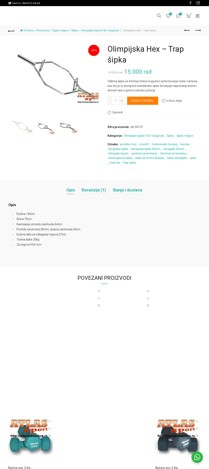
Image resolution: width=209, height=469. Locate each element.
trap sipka (129, 162)
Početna (28, 30)
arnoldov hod (128, 144)
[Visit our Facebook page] (190, 3)
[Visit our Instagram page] (198, 3)
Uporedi (180, 14)
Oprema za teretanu (173, 153)
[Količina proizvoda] (116, 101)
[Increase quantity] (122, 101)
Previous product (187, 30)
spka (193, 158)
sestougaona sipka (120, 158)
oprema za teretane (144, 153)
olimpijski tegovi (118, 153)
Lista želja (170, 14)
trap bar (115, 162)
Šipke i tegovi (60, 30)
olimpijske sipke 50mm (145, 149)
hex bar (185, 144)
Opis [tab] (71, 190)
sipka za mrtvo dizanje (149, 158)
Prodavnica (42, 30)
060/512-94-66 (31, 3)
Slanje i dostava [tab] (127, 190)
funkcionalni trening (164, 144)
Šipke (74, 30)
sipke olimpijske (177, 158)
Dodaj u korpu (142, 100)
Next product (197, 30)
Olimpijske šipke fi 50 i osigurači (100, 30)
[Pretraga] (159, 16)
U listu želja (174, 100)
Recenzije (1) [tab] (94, 190)
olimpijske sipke (118, 149)
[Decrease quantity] (110, 101)
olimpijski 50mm (173, 149)
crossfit (144, 144)
